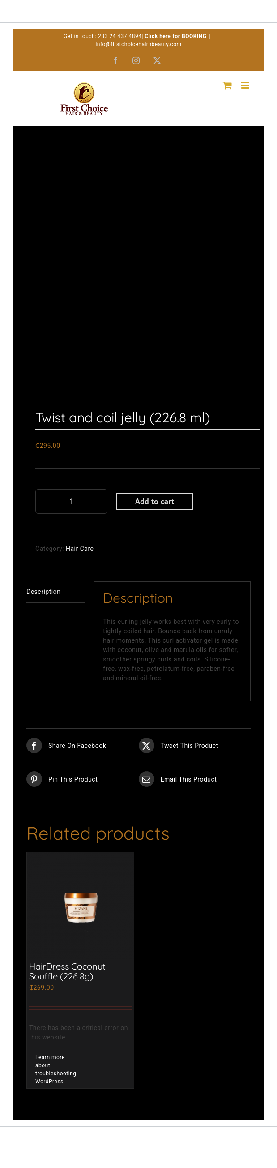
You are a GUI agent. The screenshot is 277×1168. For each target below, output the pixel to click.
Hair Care (80, 548)
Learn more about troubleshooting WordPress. (56, 1069)
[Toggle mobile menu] (246, 85)
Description (43, 591)
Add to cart (154, 501)
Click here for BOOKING (175, 36)
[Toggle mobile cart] (227, 85)
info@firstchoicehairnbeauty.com (138, 44)
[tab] (55, 591)
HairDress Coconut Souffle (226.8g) (67, 971)
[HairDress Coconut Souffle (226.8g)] (80, 905)
